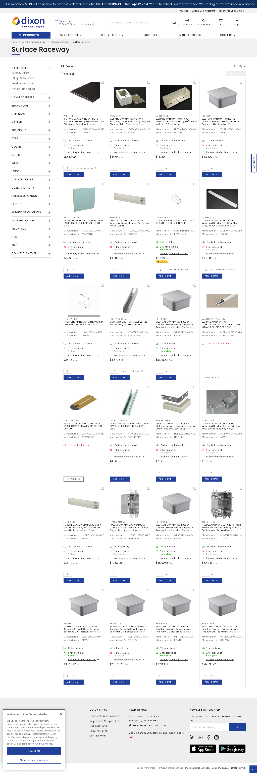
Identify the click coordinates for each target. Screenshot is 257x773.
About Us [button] (226, 35)
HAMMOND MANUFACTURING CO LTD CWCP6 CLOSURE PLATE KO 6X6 (83, 323)
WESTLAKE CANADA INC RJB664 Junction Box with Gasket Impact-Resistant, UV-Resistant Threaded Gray (174, 528)
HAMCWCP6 (70, 319)
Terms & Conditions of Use (170, 767)
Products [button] (31, 35)
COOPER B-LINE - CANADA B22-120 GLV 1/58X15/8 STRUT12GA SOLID (128, 323)
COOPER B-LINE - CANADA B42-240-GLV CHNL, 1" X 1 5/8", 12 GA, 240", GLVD (129, 426)
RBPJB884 (161, 319)
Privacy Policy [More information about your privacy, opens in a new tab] (46, 743)
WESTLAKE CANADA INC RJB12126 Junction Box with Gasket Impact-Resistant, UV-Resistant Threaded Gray (221, 630)
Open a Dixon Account (203, 10)
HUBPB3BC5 (70, 522)
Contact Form (97, 735)
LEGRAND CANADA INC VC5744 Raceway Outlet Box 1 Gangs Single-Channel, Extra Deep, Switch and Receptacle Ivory (130, 122)
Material (18, 122)
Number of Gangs (24, 196)
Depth (16, 155)
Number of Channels (26, 212)
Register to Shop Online (231, 10)
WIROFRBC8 (70, 116)
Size (14, 245)
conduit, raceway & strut (34, 41)
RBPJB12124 (116, 623)
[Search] (142, 22)
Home (15, 41)
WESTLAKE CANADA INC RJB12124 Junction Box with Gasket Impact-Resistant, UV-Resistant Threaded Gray (128, 630)
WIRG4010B (162, 116)
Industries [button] (150, 35)
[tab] (31, 68)
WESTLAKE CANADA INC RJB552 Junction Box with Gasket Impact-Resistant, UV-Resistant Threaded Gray (82, 630)
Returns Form (98, 730)
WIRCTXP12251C (72, 420)
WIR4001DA (208, 420)
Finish (16, 237)
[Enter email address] (209, 727)
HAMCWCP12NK (72, 217)
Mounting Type (22, 179)
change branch (87, 24)
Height (16, 204)
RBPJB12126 (208, 623)
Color (16, 146)
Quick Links (98, 710)
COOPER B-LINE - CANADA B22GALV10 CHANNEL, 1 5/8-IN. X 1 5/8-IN (176, 221)
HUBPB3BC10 (117, 217)
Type (15, 138)
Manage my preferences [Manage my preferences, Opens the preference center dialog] (34, 759)
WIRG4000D (209, 217)
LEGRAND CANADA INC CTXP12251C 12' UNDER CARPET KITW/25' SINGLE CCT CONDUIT (84, 426)
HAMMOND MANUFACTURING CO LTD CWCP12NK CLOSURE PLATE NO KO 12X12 (83, 223)
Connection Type (24, 253)
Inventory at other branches (82, 152)
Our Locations (98, 725)
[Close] (61, 714)
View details (212, 377)
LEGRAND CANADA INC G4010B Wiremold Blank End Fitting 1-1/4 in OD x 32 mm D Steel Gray (176, 121)
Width (16, 163)
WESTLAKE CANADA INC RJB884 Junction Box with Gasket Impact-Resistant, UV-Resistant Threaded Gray (174, 325)
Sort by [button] (237, 66)
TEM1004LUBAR (118, 522)
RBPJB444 (161, 623)
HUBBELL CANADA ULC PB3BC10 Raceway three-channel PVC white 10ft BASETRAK (129, 223)
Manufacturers (190, 35)
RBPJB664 (161, 522)
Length (17, 171)
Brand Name (20, 105)
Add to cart (73, 174)
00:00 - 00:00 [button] (66, 24)
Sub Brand (19, 130)
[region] (34, 739)
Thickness (19, 228)
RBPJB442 (207, 116)
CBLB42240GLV (118, 420)
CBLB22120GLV (118, 319)
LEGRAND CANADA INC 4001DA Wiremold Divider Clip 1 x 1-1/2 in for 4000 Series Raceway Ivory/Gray (221, 426)
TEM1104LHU (208, 522)
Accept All (34, 750)
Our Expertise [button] (69, 35)
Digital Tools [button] (110, 35)
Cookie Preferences (146, 768)
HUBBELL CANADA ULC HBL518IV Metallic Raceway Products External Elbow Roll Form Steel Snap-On (175, 426)
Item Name (18, 114)
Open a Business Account (105, 716)
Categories (20, 68)
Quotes (184, 10)
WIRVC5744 (116, 116)
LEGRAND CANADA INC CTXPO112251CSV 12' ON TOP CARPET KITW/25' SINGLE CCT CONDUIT (221, 324)
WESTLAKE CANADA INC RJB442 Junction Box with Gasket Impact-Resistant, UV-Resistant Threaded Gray (221, 122)
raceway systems (59, 41)
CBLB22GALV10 (164, 217)
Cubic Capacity (23, 187)
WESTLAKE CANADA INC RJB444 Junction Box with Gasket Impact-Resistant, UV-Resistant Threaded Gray (174, 630)
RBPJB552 (69, 623)
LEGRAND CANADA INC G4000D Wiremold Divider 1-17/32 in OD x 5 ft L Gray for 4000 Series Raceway (222, 223)
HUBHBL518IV (163, 420)
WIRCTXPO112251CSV (213, 319)
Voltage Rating (23, 220)
